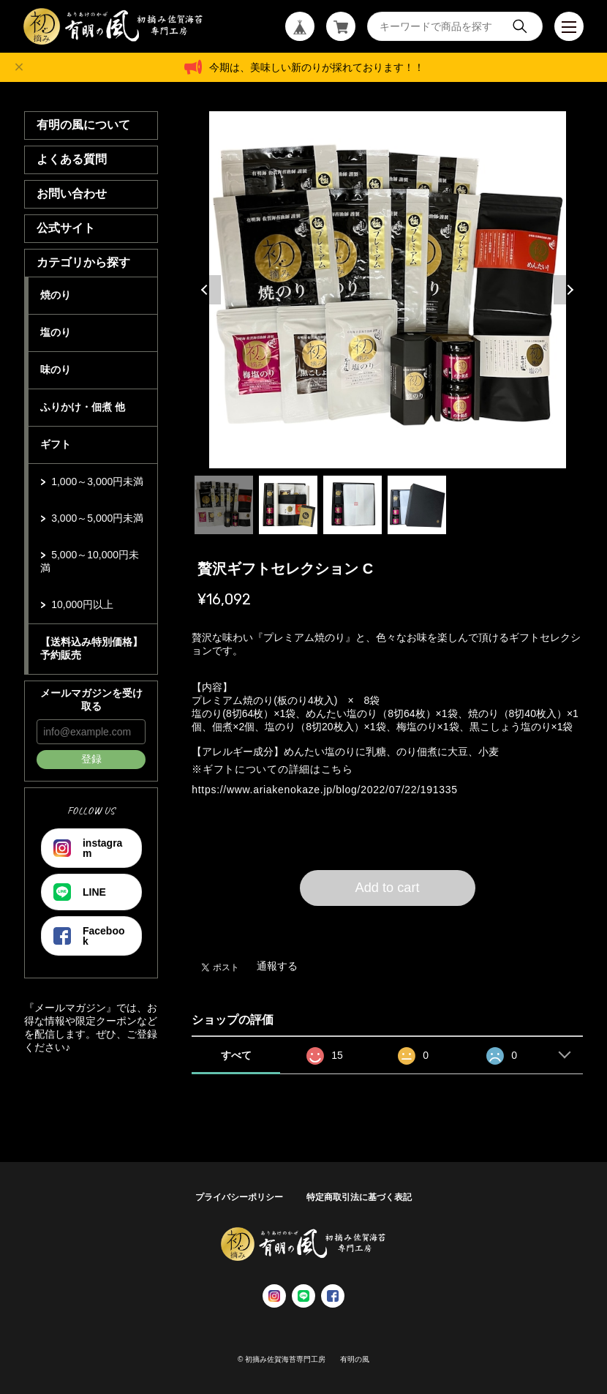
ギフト (55, 444)
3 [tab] (352, 505)
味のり (55, 369)
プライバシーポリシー (239, 1197)
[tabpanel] (387, 289)
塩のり (55, 332)
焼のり (55, 295)
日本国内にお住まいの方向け (387, 923)
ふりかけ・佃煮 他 (82, 407)
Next (568, 289)
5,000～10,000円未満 (89, 561)
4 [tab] (417, 505)
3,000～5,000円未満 (97, 518)
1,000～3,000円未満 (97, 481)
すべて (236, 1055)
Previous (206, 289)
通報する (277, 966)
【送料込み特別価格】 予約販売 (91, 648)
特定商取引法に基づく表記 (359, 1197)
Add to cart (387, 887)
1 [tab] (224, 505)
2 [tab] (288, 505)
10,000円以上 (82, 604)
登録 (91, 759)
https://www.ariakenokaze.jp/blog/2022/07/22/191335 (324, 789)
